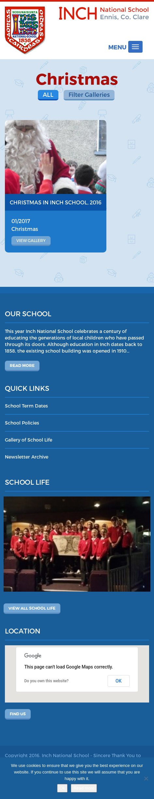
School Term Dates (26, 405)
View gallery (31, 240)
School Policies (22, 423)
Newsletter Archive (26, 457)
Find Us (18, 713)
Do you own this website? (46, 681)
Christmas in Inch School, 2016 (55, 202)
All (48, 94)
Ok (62, 788)
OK (119, 681)
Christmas (24, 229)
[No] (146, 778)
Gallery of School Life (28, 440)
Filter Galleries (89, 94)
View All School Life (31, 608)
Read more (22, 365)
